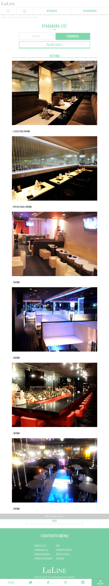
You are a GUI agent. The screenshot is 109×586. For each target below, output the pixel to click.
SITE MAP (60, 558)
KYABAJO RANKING (42, 554)
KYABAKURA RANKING (43, 558)
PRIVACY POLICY (63, 554)
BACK (54, 521)
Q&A (58, 545)
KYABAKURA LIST (41, 549)
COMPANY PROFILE (64, 549)
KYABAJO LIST (40, 545)
